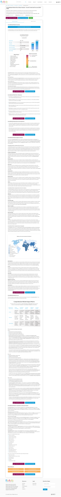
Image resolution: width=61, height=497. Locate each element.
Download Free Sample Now (12, 17)
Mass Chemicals (16, 5)
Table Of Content (33, 21)
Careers (23, 487)
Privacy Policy (34, 483)
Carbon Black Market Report (16, 471)
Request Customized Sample (30, 91)
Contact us (23, 489)
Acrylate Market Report (15, 469)
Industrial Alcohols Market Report (32, 471)
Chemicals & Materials (12, 5)
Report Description (15, 21)
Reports (9, 5)
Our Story (23, 483)
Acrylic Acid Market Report (32, 469)
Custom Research (24, 486)
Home (6, 5)
